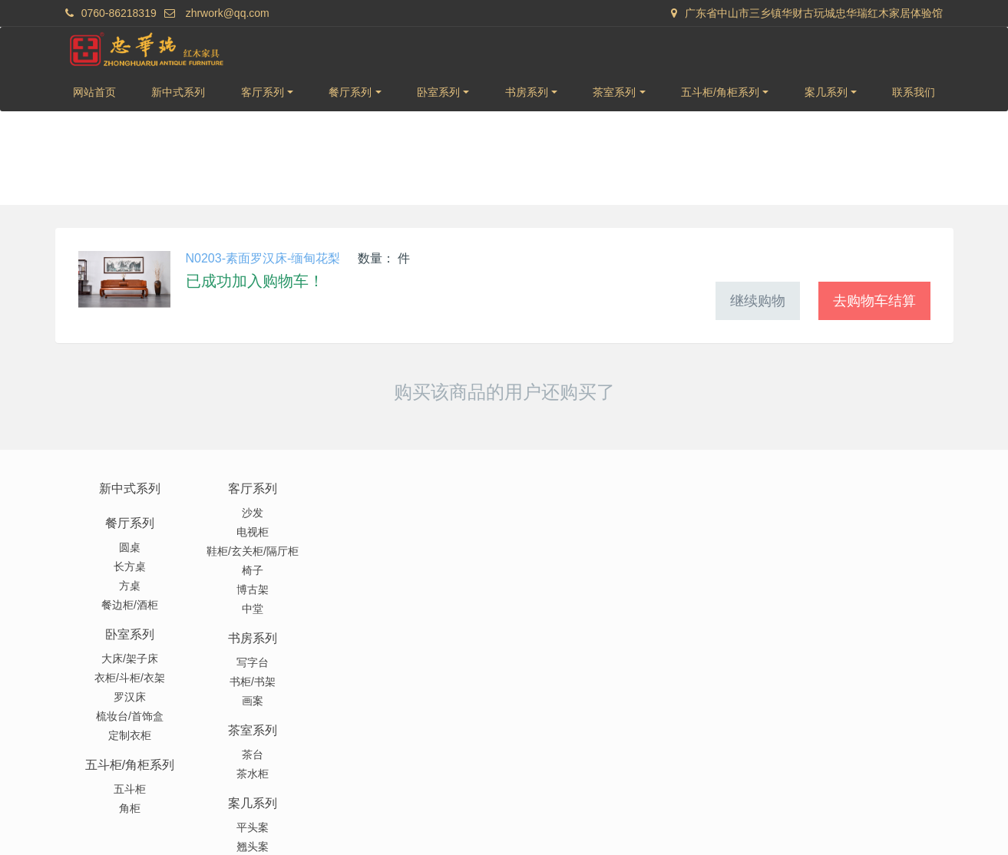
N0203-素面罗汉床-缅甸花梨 (263, 258)
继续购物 (757, 301)
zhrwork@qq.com (227, 13)
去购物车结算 (874, 301)
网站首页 (94, 92)
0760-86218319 (119, 13)
